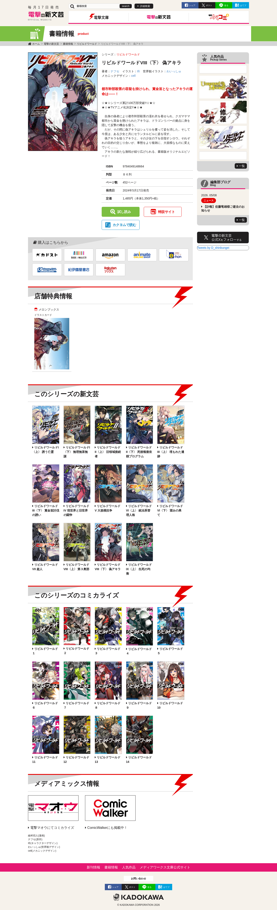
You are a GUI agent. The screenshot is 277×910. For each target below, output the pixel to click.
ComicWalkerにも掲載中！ (107, 827)
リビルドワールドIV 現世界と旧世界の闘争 (76, 510)
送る (226, 5)
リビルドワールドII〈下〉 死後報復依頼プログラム (139, 452)
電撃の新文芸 (51, 43)
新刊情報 (93, 867)
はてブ (243, 5)
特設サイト (166, 212)
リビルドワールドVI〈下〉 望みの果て (170, 510)
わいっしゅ (173, 71)
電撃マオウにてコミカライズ (52, 827)
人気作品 (129, 867)
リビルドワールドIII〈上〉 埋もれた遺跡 (170, 452)
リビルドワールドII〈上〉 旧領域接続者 (108, 452)
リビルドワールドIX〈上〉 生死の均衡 (139, 569)
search (125, 6)
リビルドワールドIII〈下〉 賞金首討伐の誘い (45, 510)
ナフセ (115, 71)
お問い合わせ (138, 878)
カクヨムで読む (124, 225)
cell (133, 75)
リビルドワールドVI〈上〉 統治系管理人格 (139, 510)
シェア (192, 5)
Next (223, 155)
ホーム (36, 43)
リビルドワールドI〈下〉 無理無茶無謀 (77, 452)
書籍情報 (68, 43)
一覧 (242, 166)
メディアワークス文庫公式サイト (165, 867)
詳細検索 (145, 6)
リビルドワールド (87, 43)
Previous (223, 69)
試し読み (124, 212)
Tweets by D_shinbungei (213, 247)
